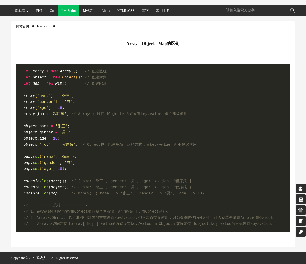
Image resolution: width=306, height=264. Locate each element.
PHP (39, 10)
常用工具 (163, 10)
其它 (145, 10)
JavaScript (68, 10)
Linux (106, 10)
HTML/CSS (125, 10)
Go (52, 10)
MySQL (88, 10)
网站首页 (22, 10)
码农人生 (43, 258)
